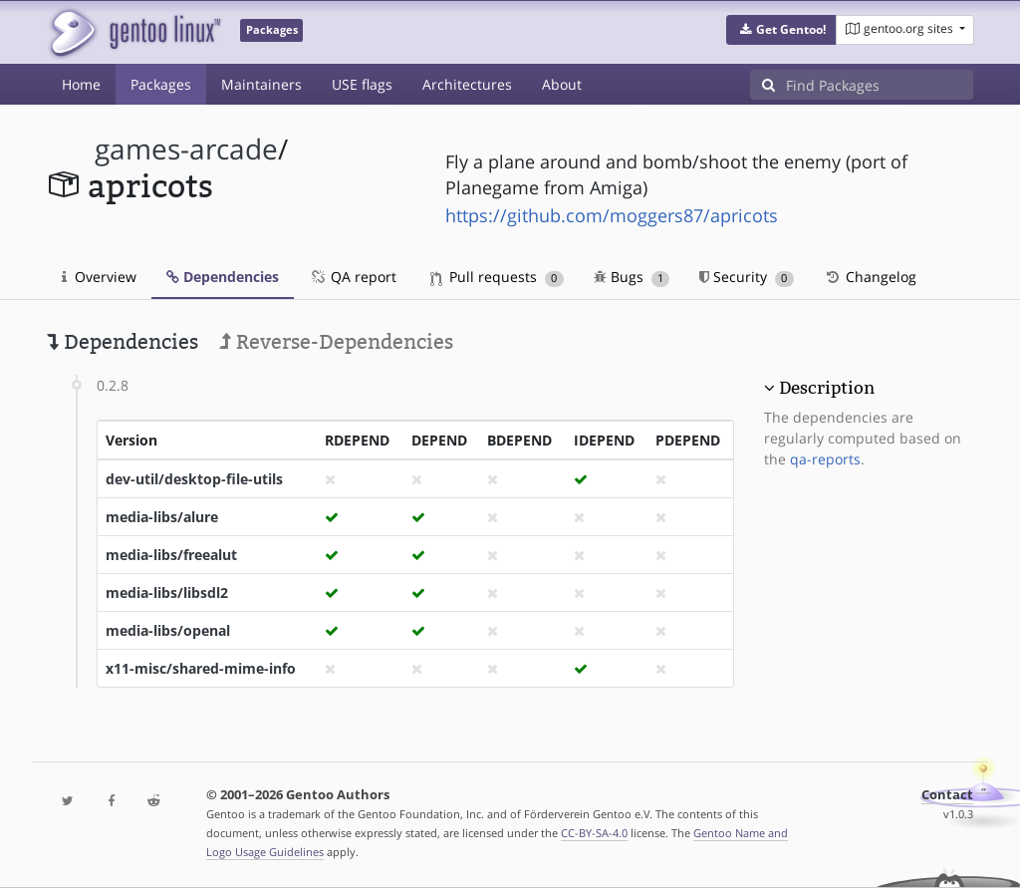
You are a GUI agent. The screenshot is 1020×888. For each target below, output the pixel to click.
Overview (99, 276)
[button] (781, 30)
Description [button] (827, 388)
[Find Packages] (879, 85)
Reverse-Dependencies (336, 342)
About (562, 84)
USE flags (362, 84)
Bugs (632, 276)
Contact (947, 794)
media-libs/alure (162, 516)
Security (746, 276)
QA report (352, 276)
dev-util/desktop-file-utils (194, 478)
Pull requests (497, 276)
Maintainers (261, 84)
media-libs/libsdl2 (167, 592)
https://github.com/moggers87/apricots (611, 215)
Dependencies (222, 276)
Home (81, 84)
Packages (160, 84)
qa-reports (825, 458)
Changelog (870, 276)
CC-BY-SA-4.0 (594, 832)
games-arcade (186, 149)
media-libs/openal (168, 630)
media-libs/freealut (171, 554)
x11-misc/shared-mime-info (201, 668)
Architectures (467, 84)
